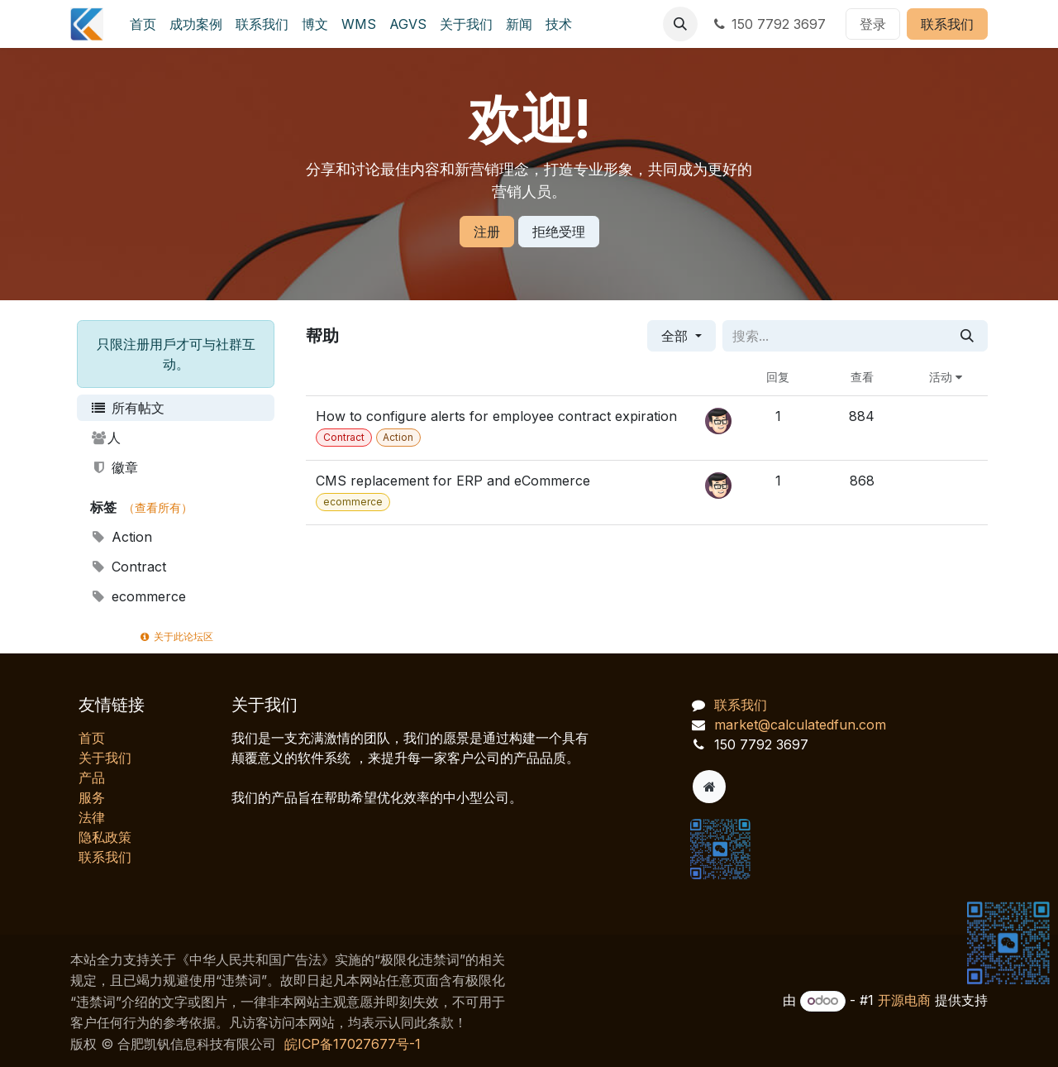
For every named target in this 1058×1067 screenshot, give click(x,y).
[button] (680, 24)
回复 (777, 377)
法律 (92, 817)
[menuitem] (143, 24)
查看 (862, 377)
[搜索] (967, 336)
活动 (945, 377)
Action (121, 537)
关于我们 (105, 757)
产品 (92, 777)
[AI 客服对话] (876, 769)
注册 (487, 231)
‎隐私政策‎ (105, 837)
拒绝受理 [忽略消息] (558, 231)
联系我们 (947, 24)
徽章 (114, 467)
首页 (92, 738)
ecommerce (138, 596)
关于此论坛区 (175, 636)
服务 (92, 797)
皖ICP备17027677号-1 (352, 1044)
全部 (676, 336)
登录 (873, 24)
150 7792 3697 (768, 24)
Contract (128, 566)
